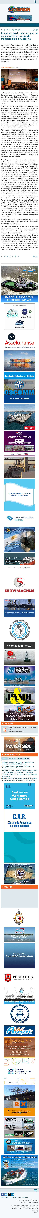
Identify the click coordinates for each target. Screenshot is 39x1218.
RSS (20, 1197)
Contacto (25, 1197)
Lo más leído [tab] (12, 758)
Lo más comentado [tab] (23, 758)
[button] (2, 79)
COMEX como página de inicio (9, 1197)
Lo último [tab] (4, 758)
